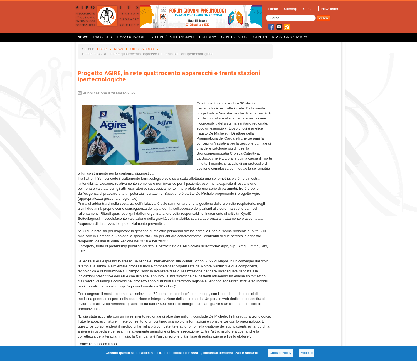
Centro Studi (234, 37)
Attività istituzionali (173, 37)
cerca (323, 18)
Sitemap (290, 9)
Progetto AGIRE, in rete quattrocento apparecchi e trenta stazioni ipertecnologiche (169, 76)
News (83, 37)
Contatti (309, 9)
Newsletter (329, 9)
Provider (102, 37)
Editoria (207, 37)
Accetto (307, 353)
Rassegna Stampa (289, 37)
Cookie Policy (281, 353)
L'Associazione (132, 37)
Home (273, 9)
